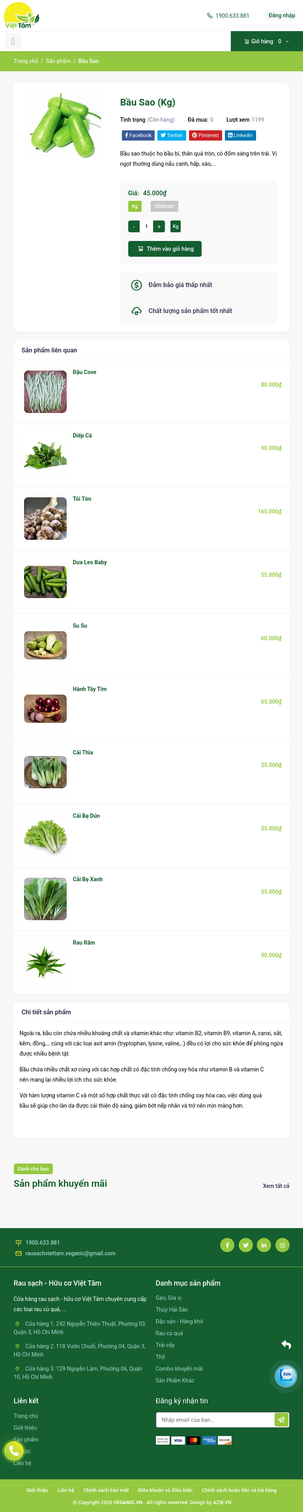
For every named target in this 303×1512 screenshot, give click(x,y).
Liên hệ (66, 1490)
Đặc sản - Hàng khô (180, 1321)
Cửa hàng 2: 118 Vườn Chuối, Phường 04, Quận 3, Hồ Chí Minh (80, 1350)
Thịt (160, 1357)
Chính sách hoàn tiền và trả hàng (239, 1490)
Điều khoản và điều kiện (165, 1490)
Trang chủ (26, 61)
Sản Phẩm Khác (175, 1380)
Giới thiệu (25, 1428)
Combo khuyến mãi (179, 1369)
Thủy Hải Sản (172, 1309)
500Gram (164, 206)
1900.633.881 (227, 16)
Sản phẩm (58, 61)
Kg (135, 206)
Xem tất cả (276, 1186)
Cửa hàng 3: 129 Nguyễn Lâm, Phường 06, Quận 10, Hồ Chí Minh (78, 1373)
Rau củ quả (169, 1333)
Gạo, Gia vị (169, 1298)
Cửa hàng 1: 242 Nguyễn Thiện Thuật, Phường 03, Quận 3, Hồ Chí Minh (80, 1328)
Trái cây (165, 1345)
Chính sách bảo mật (106, 1490)
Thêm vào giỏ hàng (165, 248)
